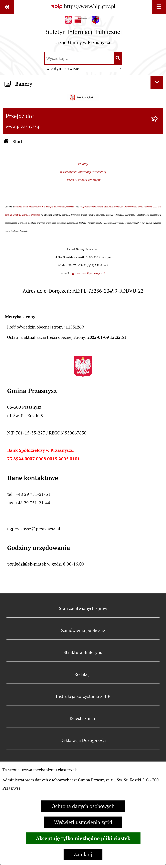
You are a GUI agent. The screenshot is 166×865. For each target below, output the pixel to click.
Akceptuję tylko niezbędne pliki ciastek (83, 838)
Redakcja (83, 674)
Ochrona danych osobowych (83, 806)
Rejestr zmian (83, 718)
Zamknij (83, 854)
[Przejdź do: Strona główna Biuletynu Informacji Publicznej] (6, 141)
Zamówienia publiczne (83, 630)
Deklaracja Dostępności (83, 740)
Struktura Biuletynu (83, 652)
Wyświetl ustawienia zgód (83, 822)
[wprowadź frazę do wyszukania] (79, 58)
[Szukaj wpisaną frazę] (118, 58)
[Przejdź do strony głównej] (83, 32)
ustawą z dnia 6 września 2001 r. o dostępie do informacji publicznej (44, 207)
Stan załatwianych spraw (83, 608)
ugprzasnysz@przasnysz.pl (88, 273)
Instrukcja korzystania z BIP (83, 696)
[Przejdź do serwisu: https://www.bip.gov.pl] (83, 6)
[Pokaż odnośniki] (7, 7)
